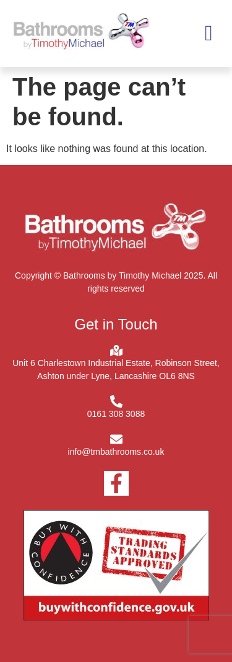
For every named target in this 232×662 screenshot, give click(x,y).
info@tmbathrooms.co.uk (116, 452)
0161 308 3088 (116, 414)
